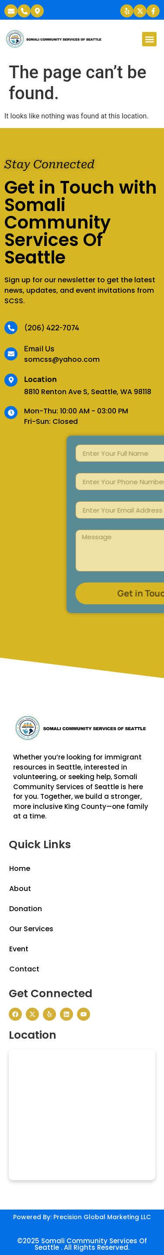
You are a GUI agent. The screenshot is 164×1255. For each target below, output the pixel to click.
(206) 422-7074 (51, 327)
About (20, 889)
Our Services (31, 929)
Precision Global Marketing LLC (102, 1217)
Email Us (39, 348)
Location (40, 379)
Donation (25, 909)
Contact (24, 969)
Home (19, 868)
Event (18, 949)
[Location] (10, 380)
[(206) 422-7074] (10, 327)
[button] (149, 39)
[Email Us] (10, 354)
